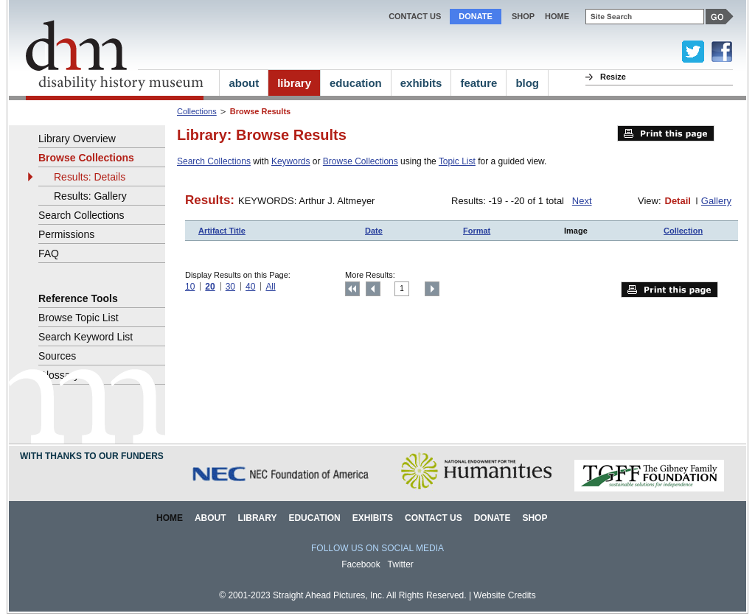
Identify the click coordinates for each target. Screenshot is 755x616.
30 (230, 286)
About (210, 518)
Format (476, 230)
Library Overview (77, 138)
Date (374, 230)
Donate (476, 16)
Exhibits (372, 518)
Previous (373, 288)
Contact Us (415, 16)
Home (169, 518)
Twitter (401, 564)
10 (190, 286)
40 (250, 286)
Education (314, 518)
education (356, 83)
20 (210, 286)
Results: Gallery (90, 196)
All (270, 286)
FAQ (48, 253)
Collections (197, 111)
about (244, 83)
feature (478, 83)
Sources (57, 356)
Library (257, 518)
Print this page (665, 133)
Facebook (360, 564)
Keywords (290, 161)
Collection (683, 230)
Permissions (66, 234)
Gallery (716, 200)
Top (352, 288)
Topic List (457, 161)
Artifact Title (222, 230)
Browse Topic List (78, 317)
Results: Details (89, 177)
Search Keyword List (85, 337)
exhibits (421, 83)
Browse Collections (360, 161)
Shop (523, 16)
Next (582, 200)
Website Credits (504, 595)
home (557, 16)
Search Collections (214, 161)
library (294, 83)
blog (527, 83)
